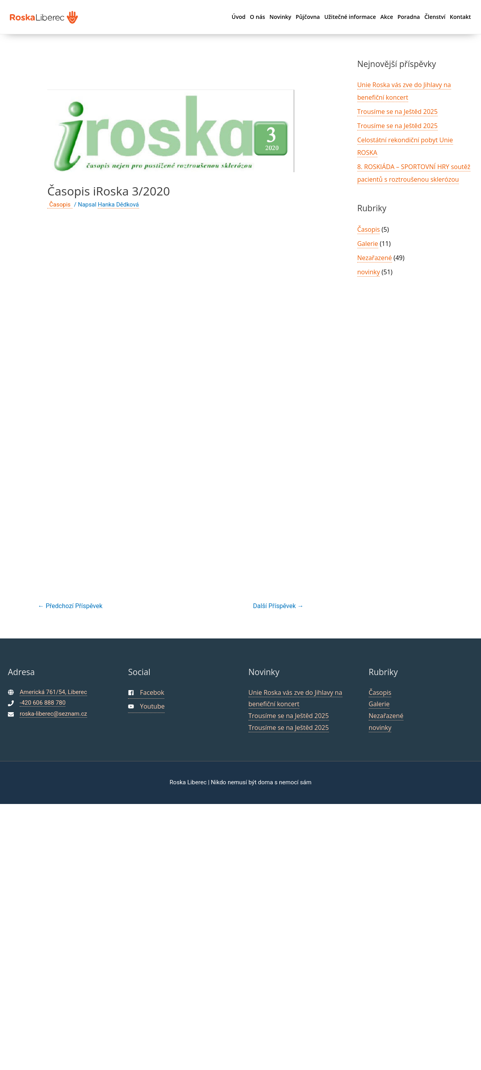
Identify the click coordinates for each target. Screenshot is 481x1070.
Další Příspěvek (278, 606)
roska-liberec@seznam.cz (53, 713)
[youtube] (146, 707)
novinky (368, 272)
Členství (434, 16)
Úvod (238, 16)
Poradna (408, 16)
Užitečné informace (350, 16)
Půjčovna (308, 16)
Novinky (280, 16)
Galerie (367, 243)
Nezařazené (374, 257)
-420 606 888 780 (42, 702)
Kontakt (460, 16)
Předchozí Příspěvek (70, 606)
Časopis (60, 204)
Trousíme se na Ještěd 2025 (397, 111)
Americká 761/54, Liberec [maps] (53, 692)
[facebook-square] (146, 693)
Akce (386, 16)
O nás (257, 16)
